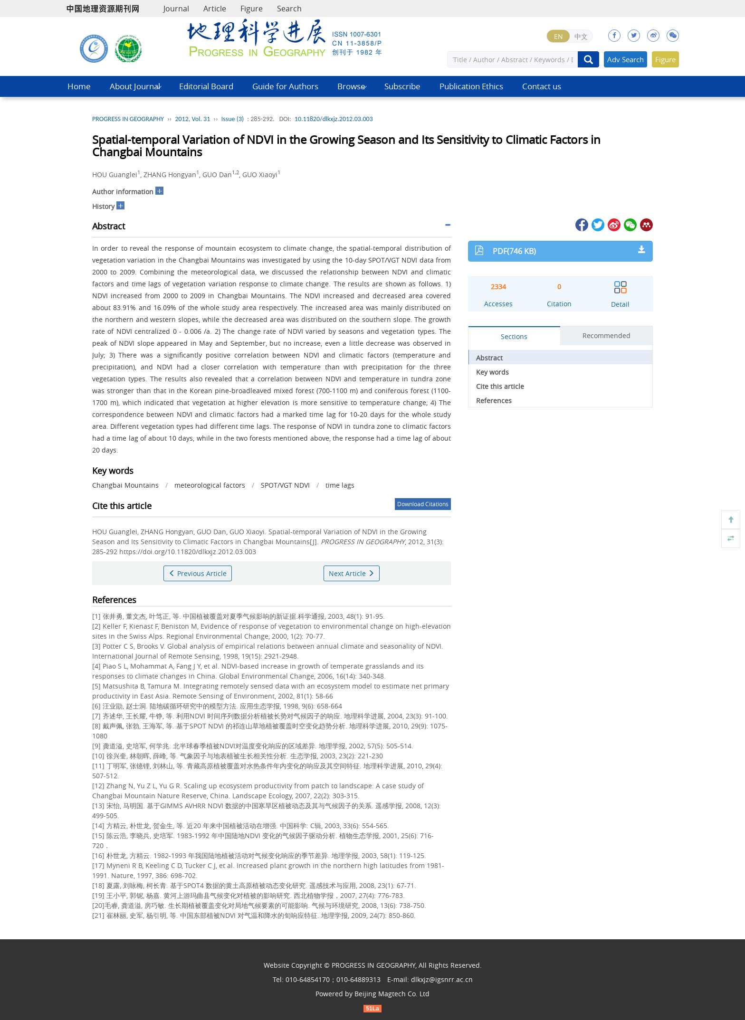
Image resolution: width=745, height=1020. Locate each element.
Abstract (489, 357)
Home (79, 86)
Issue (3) (232, 119)
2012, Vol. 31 (192, 119)
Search (289, 8)
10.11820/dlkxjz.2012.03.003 (334, 119)
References (494, 400)
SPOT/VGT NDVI (285, 485)
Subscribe (402, 86)
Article (214, 8)
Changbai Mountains (125, 485)
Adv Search (625, 59)
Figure (251, 8)
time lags (339, 485)
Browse (351, 86)
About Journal (135, 86)
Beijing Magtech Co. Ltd (392, 993)
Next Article (351, 573)
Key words (492, 372)
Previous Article (198, 573)
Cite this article (500, 386)
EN (558, 36)
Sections (514, 336)
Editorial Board (206, 86)
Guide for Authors (285, 86)
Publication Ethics (471, 86)
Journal (176, 8)
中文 (581, 36)
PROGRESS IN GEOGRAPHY (128, 119)
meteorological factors (209, 485)
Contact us (541, 86)
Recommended (606, 335)
